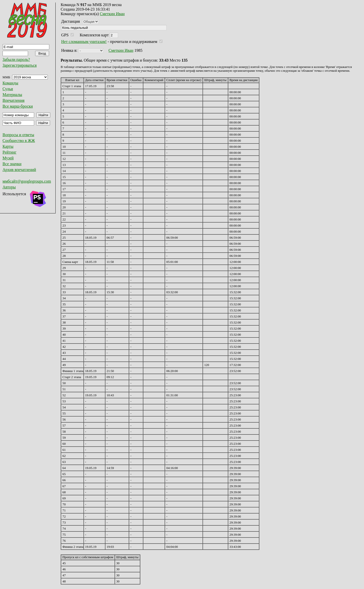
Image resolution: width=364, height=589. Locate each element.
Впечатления (14, 100)
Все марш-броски (18, 106)
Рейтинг (9, 152)
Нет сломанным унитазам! (84, 41)
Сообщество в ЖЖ (19, 140)
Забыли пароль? (16, 59)
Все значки (12, 164)
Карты (8, 146)
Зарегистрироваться (20, 65)
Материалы (12, 94)
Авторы (9, 187)
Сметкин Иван (112, 14)
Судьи (8, 89)
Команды (10, 83)
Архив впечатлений (19, 169)
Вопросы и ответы (18, 135)
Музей (8, 158)
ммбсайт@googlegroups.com (27, 181)
